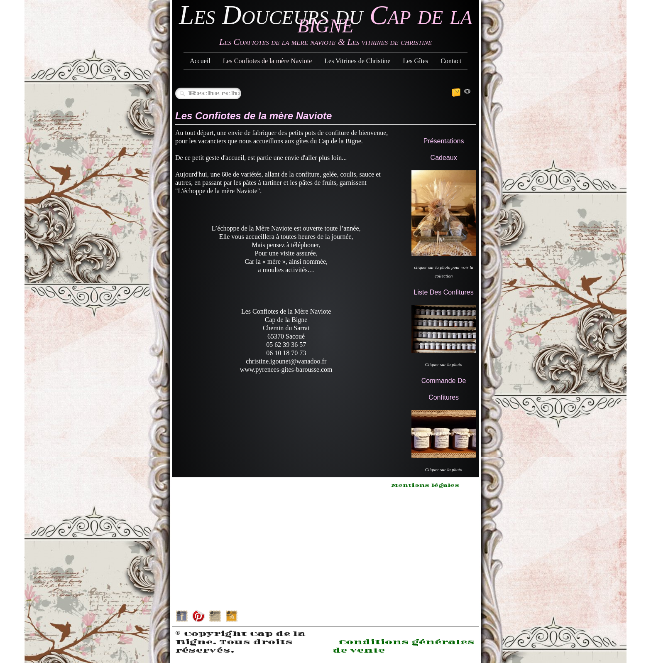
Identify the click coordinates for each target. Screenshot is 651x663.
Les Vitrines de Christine (357, 60)
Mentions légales (425, 485)
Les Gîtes (415, 60)
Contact (451, 60)
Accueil (200, 60)
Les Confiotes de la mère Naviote (267, 60)
